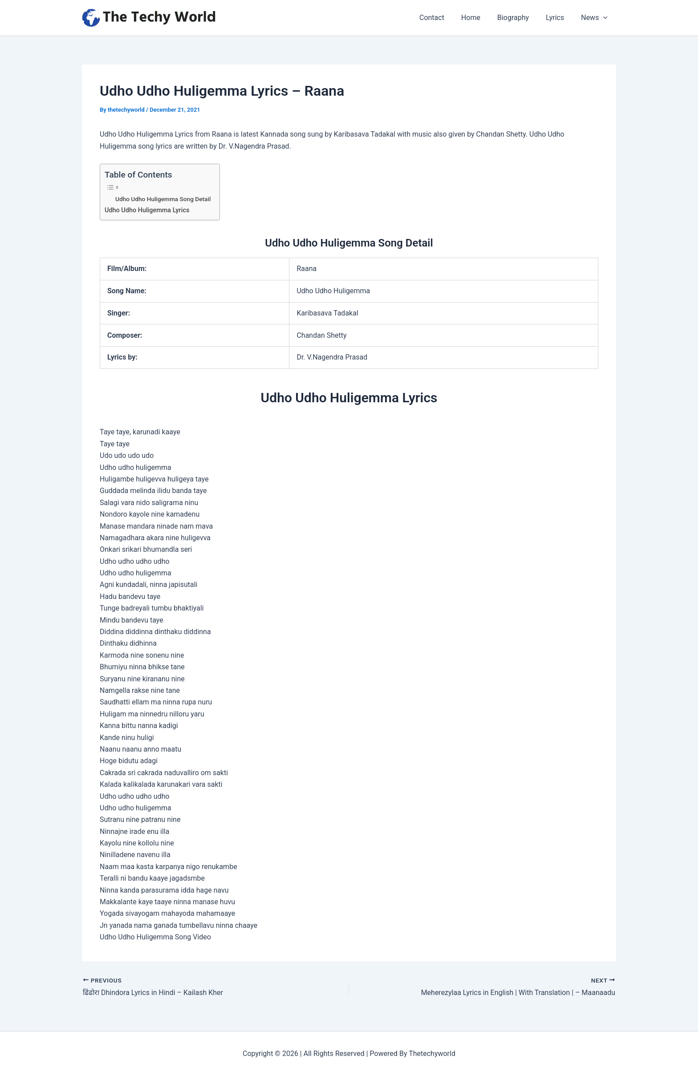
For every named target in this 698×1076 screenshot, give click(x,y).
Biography (520, 17)
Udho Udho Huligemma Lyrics (147, 210)
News (595, 18)
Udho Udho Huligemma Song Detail (163, 198)
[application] (604, 18)
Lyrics (559, 17)
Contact (443, 17)
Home (480, 17)
